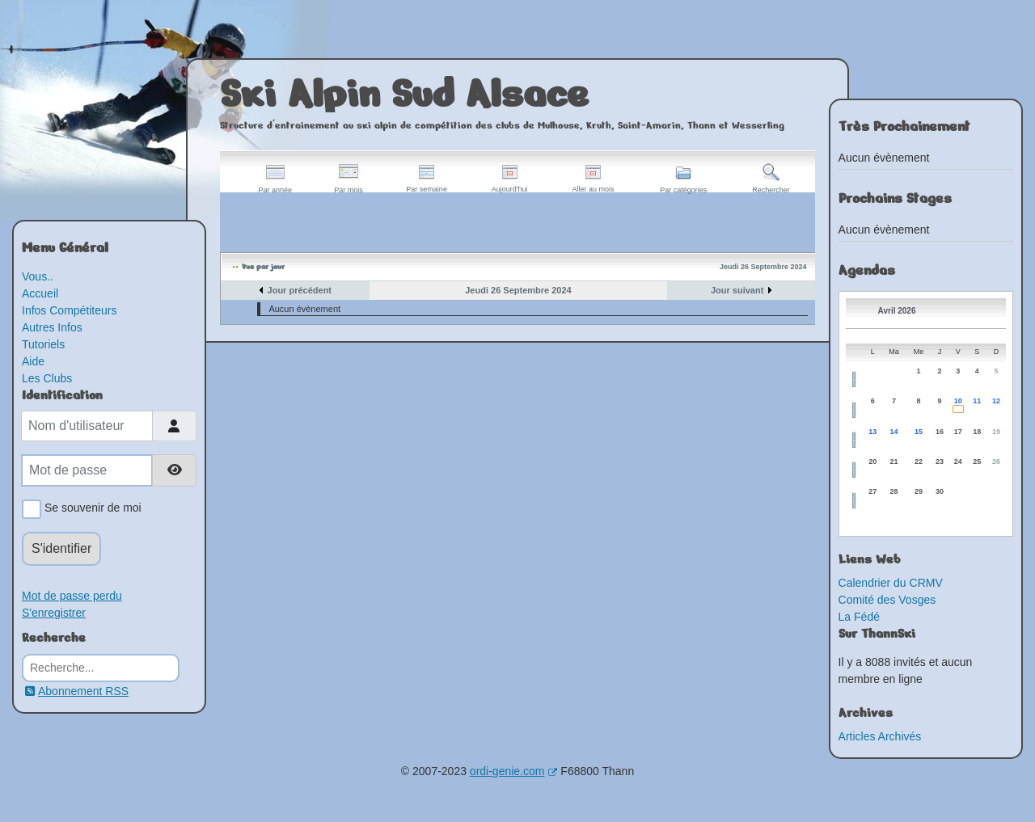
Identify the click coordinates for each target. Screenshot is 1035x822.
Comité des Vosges (887, 599)
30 (940, 491)
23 (940, 461)
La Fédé (859, 616)
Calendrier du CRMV (891, 582)
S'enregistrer (54, 612)
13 (872, 432)
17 (958, 432)
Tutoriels (43, 344)
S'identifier (61, 548)
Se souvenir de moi (90, 509)
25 (977, 461)
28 (894, 491)
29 (919, 491)
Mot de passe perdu (72, 595)
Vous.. (37, 276)
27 (872, 491)
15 (919, 432)
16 (940, 432)
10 (958, 401)
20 (872, 461)
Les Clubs (47, 378)
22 (919, 461)
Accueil (40, 293)
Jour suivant (737, 290)
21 (894, 461)
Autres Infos (52, 327)
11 (977, 401)
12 (996, 401)
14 (894, 432)
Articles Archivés (880, 736)
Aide (33, 361)
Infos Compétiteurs (69, 310)
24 (958, 461)
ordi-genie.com (514, 771)
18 (977, 432)
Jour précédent (300, 290)
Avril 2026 (897, 310)
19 (996, 432)
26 (996, 461)
